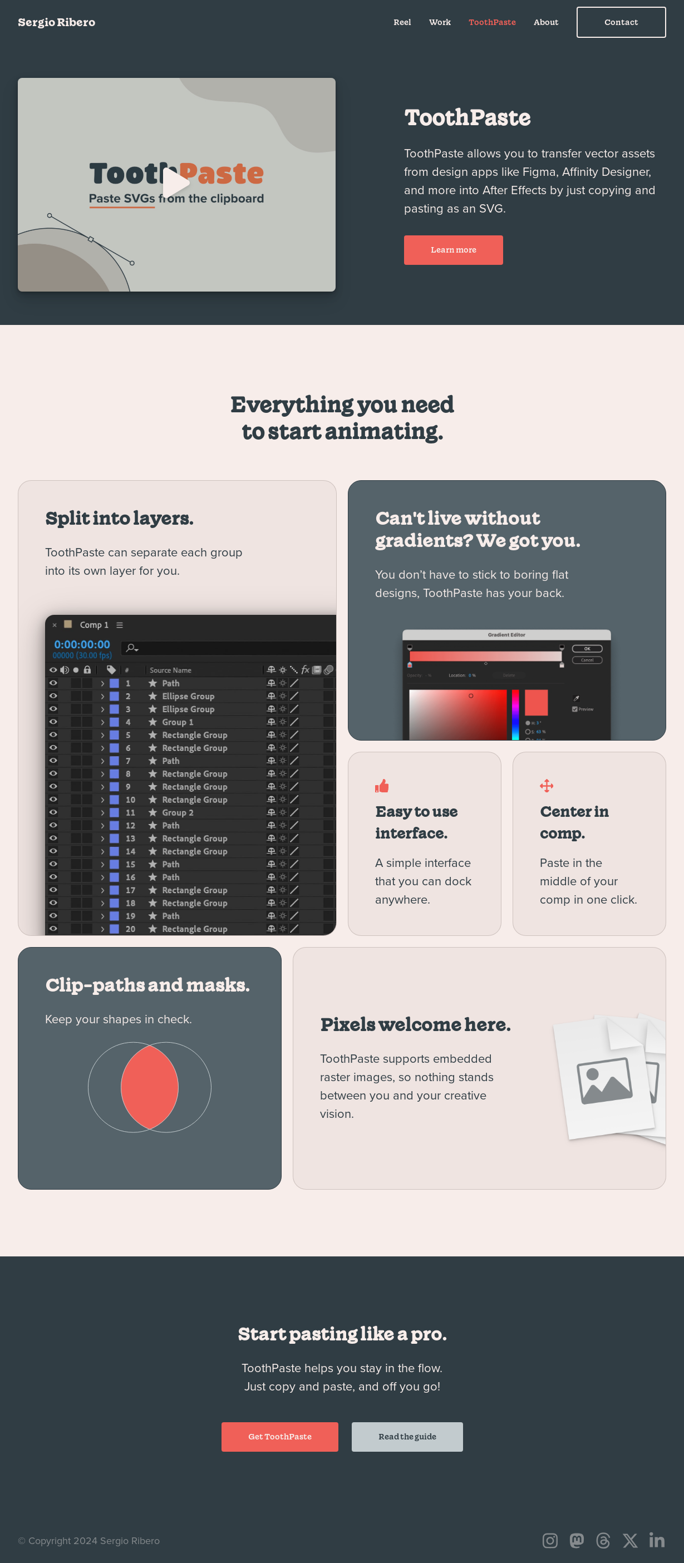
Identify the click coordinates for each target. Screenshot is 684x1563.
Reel (402, 22)
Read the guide (407, 1436)
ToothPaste (492, 22)
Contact (621, 22)
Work (440, 22)
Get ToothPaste (280, 1436)
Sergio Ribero (56, 22)
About (546, 22)
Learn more (453, 249)
